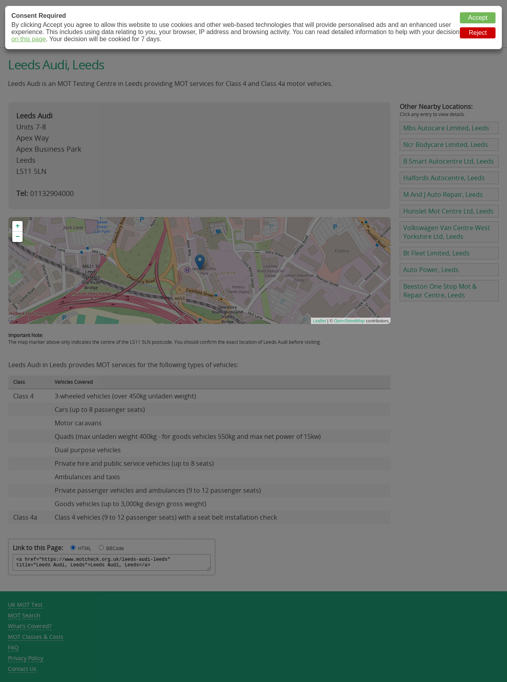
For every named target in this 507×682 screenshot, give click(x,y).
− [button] (17, 237)
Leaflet (319, 320)
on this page (28, 39)
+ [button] (17, 226)
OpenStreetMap (349, 320)
